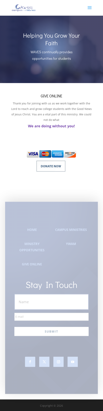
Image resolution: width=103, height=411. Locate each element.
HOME (32, 232)
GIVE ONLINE (32, 266)
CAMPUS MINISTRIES (71, 232)
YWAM (71, 246)
